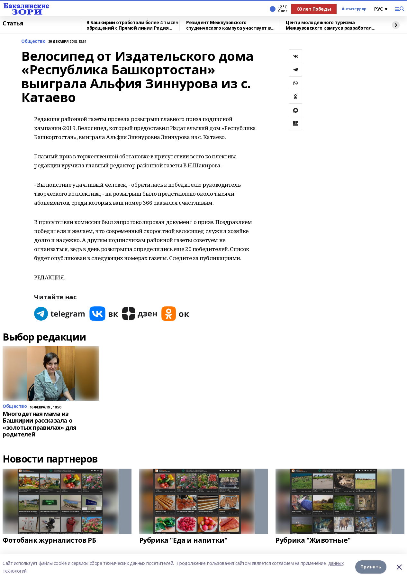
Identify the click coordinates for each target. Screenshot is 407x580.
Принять (370, 567)
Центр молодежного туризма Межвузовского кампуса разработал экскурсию (329, 25)
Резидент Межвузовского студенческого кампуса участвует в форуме (228, 25)
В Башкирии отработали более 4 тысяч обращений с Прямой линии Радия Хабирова (132, 25)
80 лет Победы (314, 9)
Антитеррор (354, 9)
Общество (33, 41)
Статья (13, 23)
